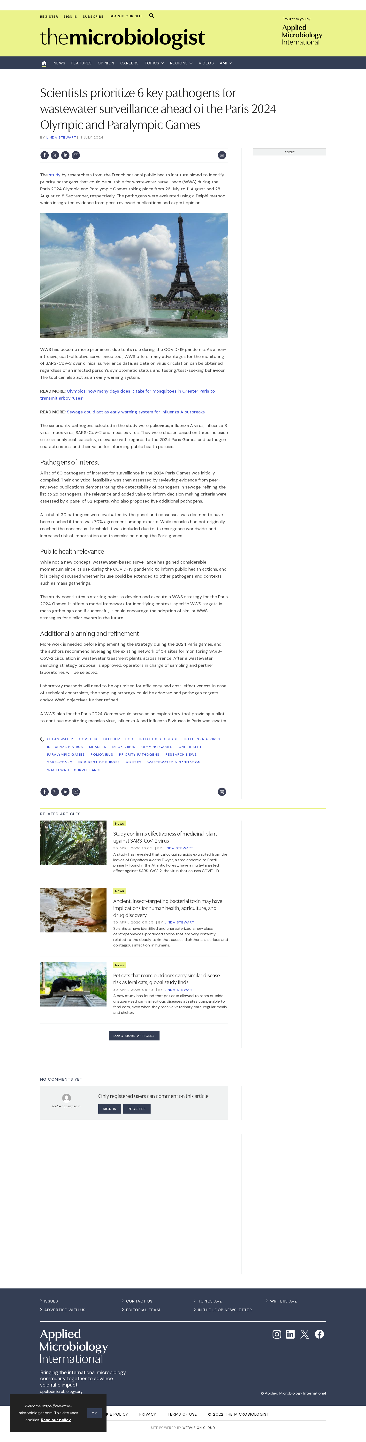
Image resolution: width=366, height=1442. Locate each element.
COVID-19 (88, 739)
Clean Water (60, 739)
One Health (190, 746)
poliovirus (102, 754)
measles (98, 746)
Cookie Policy (112, 1414)
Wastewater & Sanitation (173, 762)
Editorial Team (143, 1309)
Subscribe (93, 16)
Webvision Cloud (199, 1428)
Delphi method (118, 739)
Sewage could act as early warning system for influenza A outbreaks (136, 412)
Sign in (110, 1109)
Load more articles (134, 1035)
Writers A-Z (283, 1301)
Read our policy (56, 1419)
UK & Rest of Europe (99, 762)
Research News (181, 754)
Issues (51, 1301)
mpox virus (124, 746)
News (119, 823)
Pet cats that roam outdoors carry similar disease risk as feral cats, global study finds (166, 978)
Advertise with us (65, 1309)
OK (94, 1413)
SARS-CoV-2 (59, 762)
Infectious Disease (159, 739)
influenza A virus (202, 739)
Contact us (139, 1301)
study (55, 175)
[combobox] (130, 16)
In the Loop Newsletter (225, 1309)
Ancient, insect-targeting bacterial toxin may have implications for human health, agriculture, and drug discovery (167, 907)
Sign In (70, 16)
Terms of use (182, 1414)
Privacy (147, 1414)
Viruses (134, 762)
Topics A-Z (210, 1301)
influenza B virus (65, 746)
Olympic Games (157, 746)
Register (49, 16)
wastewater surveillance (74, 770)
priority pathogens (139, 754)
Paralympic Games (66, 754)
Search (152, 15)
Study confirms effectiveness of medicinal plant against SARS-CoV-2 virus (165, 836)
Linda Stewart (61, 137)
